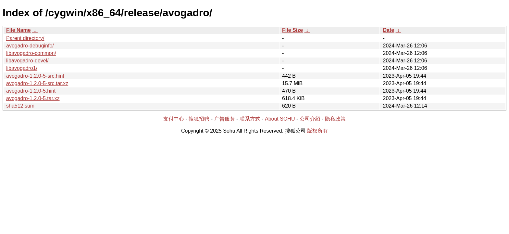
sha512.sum (20, 106)
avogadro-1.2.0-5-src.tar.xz (37, 83)
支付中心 (173, 119)
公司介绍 (310, 119)
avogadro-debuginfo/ (30, 45)
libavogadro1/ (21, 68)
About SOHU (280, 119)
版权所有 (317, 131)
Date (388, 30)
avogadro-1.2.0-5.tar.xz (33, 98)
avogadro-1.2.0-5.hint (31, 91)
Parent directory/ (25, 38)
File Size (292, 30)
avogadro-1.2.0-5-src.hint (35, 76)
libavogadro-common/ (31, 53)
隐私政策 (335, 119)
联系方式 (250, 119)
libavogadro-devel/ (27, 60)
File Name (18, 30)
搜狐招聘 (199, 119)
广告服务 (224, 119)
